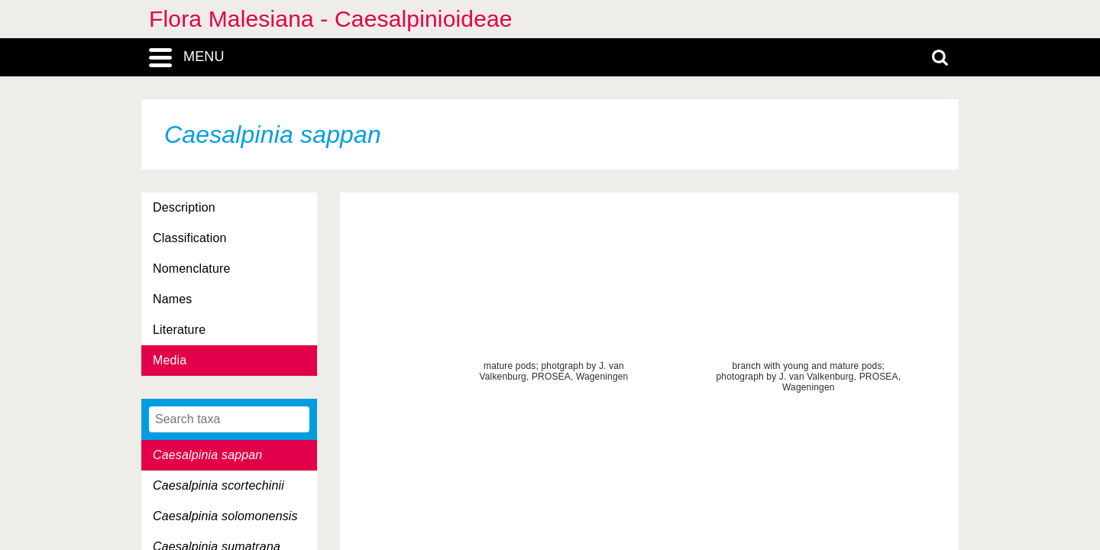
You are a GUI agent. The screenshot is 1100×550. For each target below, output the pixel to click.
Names (172, 299)
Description (184, 207)
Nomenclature (192, 268)
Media (169, 360)
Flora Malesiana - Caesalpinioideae (331, 18)
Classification (190, 237)
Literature (179, 329)
